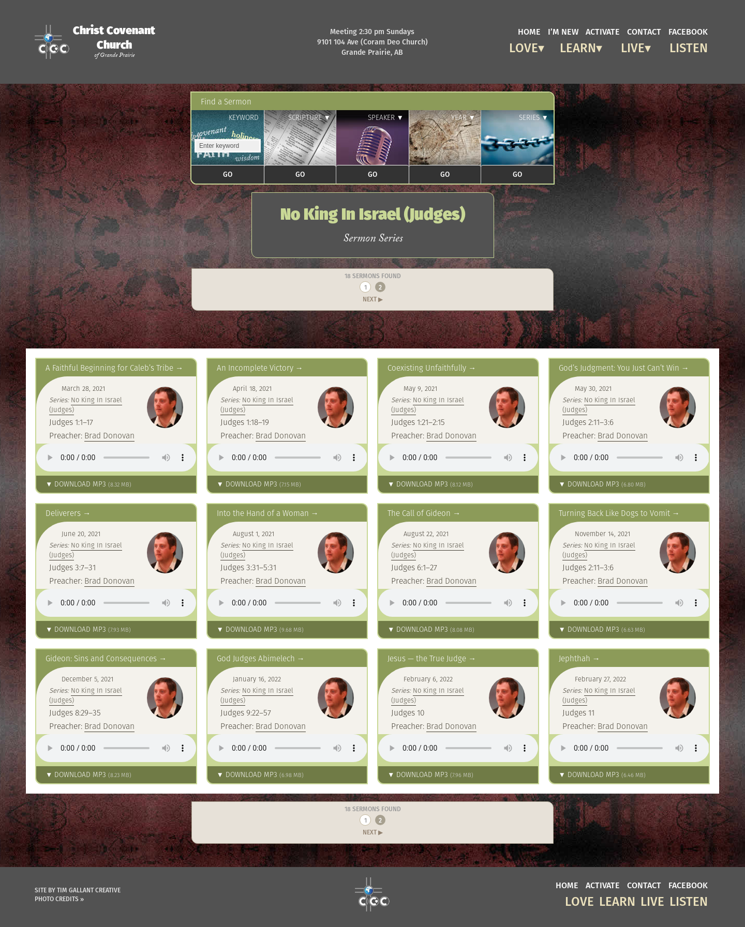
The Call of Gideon (419, 513)
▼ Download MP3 (88, 484)
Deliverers (63, 513)
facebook (688, 31)
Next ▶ (373, 299)
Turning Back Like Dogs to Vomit (614, 513)
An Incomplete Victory (255, 367)
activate (603, 31)
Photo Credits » (59, 898)
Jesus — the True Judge (427, 658)
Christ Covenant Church (114, 41)
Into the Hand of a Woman (263, 513)
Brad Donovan (109, 435)
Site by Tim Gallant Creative (78, 890)
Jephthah (574, 658)
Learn (578, 46)
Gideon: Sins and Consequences (101, 658)
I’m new (563, 31)
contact (644, 31)
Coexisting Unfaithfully (427, 367)
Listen (688, 46)
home (529, 31)
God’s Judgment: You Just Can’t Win (619, 367)
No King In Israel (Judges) (85, 404)
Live (633, 46)
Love (523, 46)
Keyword (244, 118)
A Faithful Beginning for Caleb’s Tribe (109, 367)
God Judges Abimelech (256, 658)
